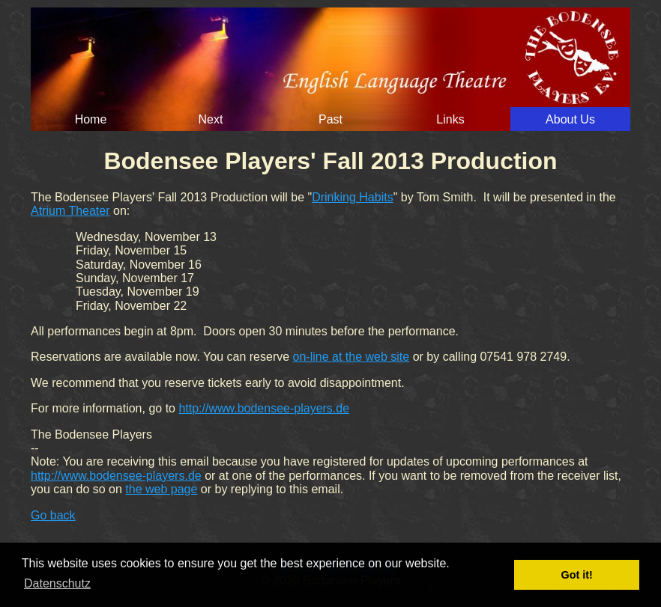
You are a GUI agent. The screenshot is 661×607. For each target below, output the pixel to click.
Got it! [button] (577, 575)
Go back (53, 515)
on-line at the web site (351, 356)
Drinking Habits (352, 197)
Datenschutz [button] (57, 583)
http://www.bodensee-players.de (263, 408)
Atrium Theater (70, 210)
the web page (161, 489)
